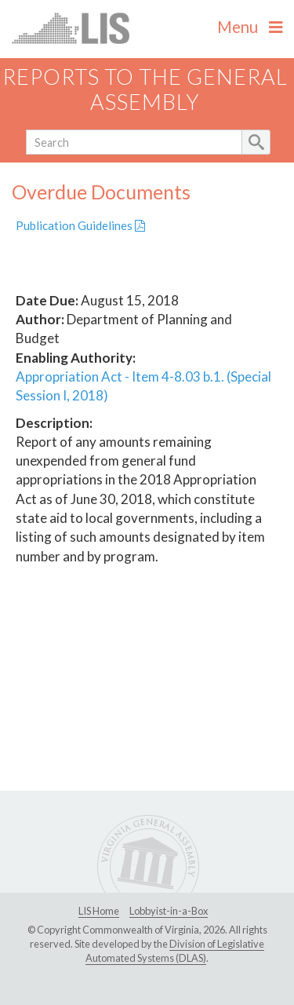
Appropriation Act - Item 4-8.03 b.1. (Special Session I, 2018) (143, 386)
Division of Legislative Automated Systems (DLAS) (174, 950)
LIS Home (98, 910)
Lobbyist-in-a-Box (168, 910)
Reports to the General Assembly (145, 89)
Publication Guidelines (80, 225)
